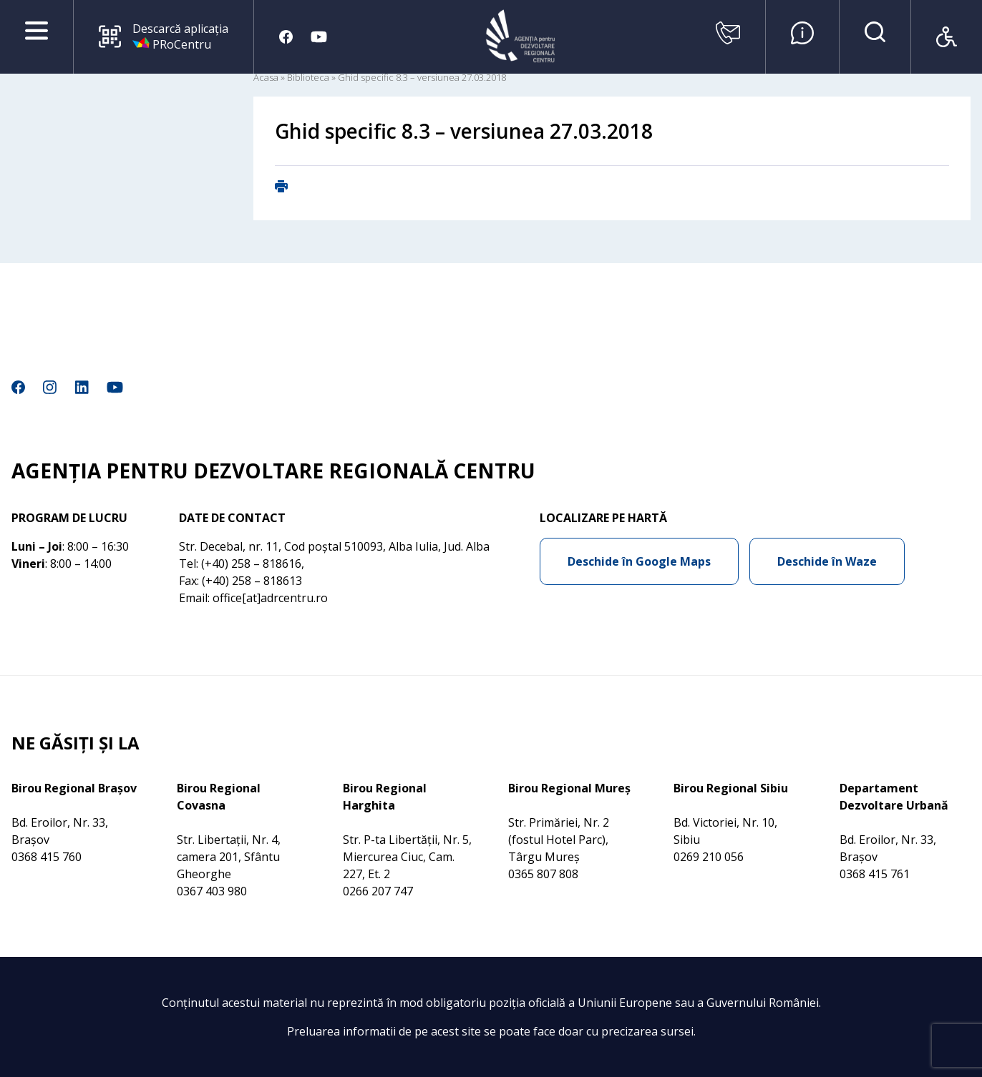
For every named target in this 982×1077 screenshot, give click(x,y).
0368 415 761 (875, 874)
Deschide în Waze (827, 561)
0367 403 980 (212, 891)
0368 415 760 (46, 857)
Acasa (265, 77)
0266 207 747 (378, 891)
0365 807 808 (543, 874)
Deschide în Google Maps (639, 561)
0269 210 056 (709, 857)
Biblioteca (308, 77)
